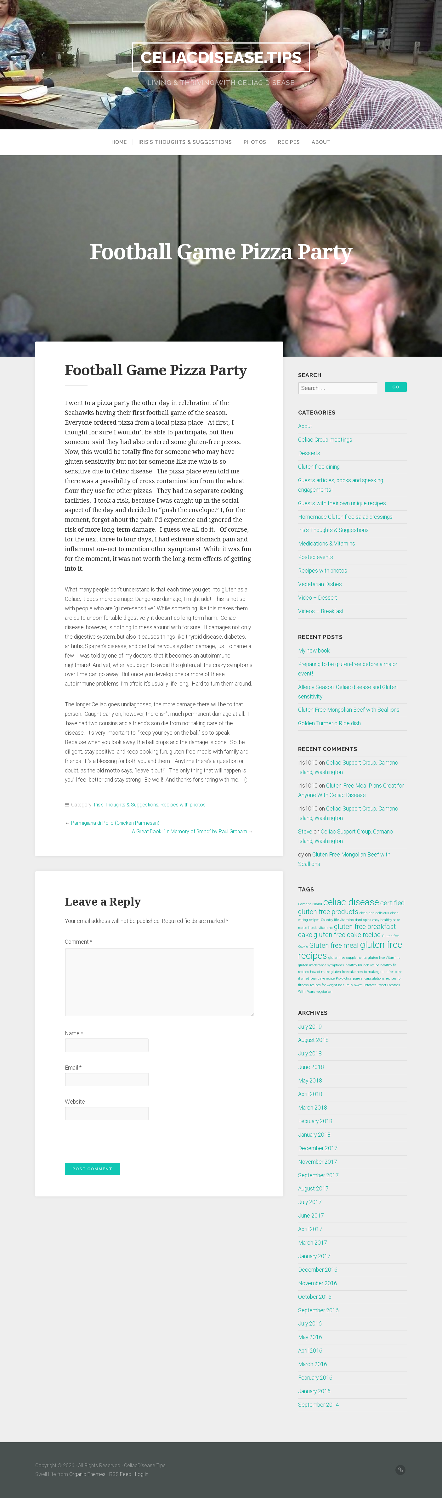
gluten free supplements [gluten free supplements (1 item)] (347, 958)
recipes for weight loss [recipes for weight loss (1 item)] (327, 985)
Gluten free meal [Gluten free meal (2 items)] (334, 945)
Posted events (315, 557)
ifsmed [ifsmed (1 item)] (303, 978)
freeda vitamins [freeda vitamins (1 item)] (320, 928)
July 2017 (310, 1202)
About (321, 142)
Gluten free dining (319, 467)
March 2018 (312, 1108)
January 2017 (314, 1256)
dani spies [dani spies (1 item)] (363, 920)
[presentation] (107, 1140)
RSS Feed (120, 1474)
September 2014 (318, 1405)
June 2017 (311, 1216)
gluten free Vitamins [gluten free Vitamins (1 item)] (384, 958)
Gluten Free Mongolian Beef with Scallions (349, 710)
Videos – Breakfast (321, 611)
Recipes (289, 142)
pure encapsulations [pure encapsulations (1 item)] (369, 978)
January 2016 (314, 1391)
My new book (314, 650)
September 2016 (318, 1310)
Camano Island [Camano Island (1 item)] (310, 904)
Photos (255, 142)
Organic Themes (87, 1474)
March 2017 (312, 1243)
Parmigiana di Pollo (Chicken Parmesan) (115, 823)
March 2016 (312, 1364)
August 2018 (313, 1040)
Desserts (309, 453)
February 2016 (315, 1378)
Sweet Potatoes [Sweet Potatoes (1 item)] (365, 985)
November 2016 (317, 1283)
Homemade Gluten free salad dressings (345, 517)
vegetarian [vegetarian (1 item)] (324, 992)
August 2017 (313, 1188)
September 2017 (318, 1175)
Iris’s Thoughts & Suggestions (185, 142)
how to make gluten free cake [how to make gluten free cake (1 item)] (379, 972)
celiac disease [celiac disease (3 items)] (351, 902)
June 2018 (311, 1067)
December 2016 (317, 1270)
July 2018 (310, 1053)
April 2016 (310, 1351)
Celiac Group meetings (325, 440)
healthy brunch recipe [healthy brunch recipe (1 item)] (362, 965)
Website (75, 1102)
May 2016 (310, 1337)
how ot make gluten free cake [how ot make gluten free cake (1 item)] (332, 972)
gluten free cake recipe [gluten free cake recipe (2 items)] (347, 935)
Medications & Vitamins (326, 543)
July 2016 (310, 1323)
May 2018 (310, 1080)
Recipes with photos (183, 805)
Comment (78, 942)
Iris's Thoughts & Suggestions (126, 805)
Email (73, 1068)
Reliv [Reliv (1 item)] (349, 985)
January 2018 (314, 1135)
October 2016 (315, 1297)
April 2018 (310, 1094)
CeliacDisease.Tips (221, 57)
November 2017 (317, 1162)
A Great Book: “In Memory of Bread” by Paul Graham (189, 831)
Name (74, 1033)
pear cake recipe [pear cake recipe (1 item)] (322, 978)
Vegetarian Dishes (320, 584)
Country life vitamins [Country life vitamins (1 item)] (337, 920)
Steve (305, 831)
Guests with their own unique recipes (342, 503)
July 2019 (310, 1027)
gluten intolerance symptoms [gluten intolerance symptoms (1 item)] (321, 965)
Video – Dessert (317, 598)
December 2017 (317, 1148)
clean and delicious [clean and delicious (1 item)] (374, 913)
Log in (141, 1474)
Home (119, 142)
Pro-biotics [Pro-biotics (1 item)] (344, 978)
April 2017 (310, 1229)
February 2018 (315, 1121)
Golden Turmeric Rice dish (329, 723)
